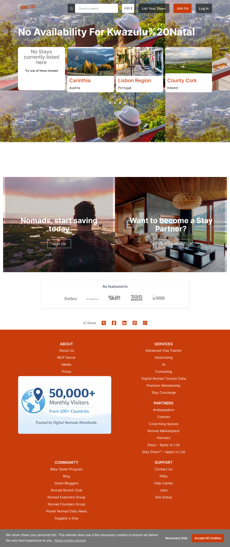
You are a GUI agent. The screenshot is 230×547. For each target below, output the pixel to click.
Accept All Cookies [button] (207, 538)
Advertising (164, 357)
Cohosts (163, 417)
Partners (163, 438)
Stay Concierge (164, 392)
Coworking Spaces (163, 424)
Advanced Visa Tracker (164, 350)
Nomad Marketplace (163, 431)
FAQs (163, 476)
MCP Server (66, 357)
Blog (66, 476)
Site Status (163, 497)
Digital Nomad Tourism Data (163, 378)
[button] (105, 103)
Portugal (125, 88)
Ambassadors (163, 410)
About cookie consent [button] (70, 540)
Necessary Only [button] (176, 538)
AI (163, 364)
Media (66, 364)
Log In (204, 8)
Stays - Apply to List (163, 445)
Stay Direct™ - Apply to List (163, 452)
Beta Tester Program (66, 469)
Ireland (172, 88)
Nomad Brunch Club (66, 490)
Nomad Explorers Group (66, 497)
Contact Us (163, 469)
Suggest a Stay (66, 518)
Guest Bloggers (66, 483)
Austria (74, 88)
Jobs (163, 490)
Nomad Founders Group (66, 504)
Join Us (183, 8)
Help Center (163, 483)
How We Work (171, 243)
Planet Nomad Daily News (66, 511)
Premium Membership (163, 385)
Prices (66, 371)
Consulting (163, 371)
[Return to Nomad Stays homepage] (28, 8)
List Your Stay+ (154, 8)
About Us (66, 350)
